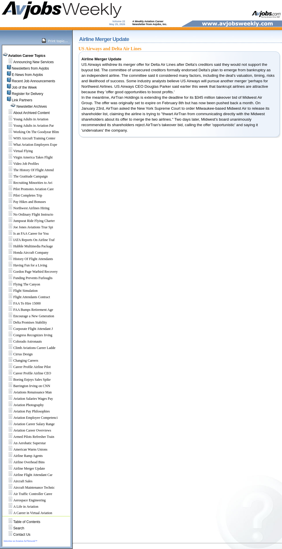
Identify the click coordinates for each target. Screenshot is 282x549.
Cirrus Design (18, 354)
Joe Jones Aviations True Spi (28, 227)
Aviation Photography (23, 405)
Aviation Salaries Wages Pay (28, 399)
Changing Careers (20, 360)
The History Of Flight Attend (28, 170)
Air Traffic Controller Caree (27, 494)
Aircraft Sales (17, 481)
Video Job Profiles (21, 164)
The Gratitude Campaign (25, 176)
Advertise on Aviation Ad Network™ (20, 541)
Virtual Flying (18, 151)
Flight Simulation (20, 291)
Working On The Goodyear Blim (31, 132)
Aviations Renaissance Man (27, 392)
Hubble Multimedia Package (28, 246)
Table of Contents (26, 522)
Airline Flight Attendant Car (28, 475)
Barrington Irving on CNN (26, 386)
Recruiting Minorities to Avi (27, 183)
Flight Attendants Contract (26, 297)
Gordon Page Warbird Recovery (30, 272)
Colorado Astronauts (22, 341)
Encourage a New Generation (28, 316)
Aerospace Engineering (24, 500)
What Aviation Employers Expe (30, 145)
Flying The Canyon (21, 284)
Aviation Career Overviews (27, 430)
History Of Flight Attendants (28, 259)
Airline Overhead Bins (24, 462)
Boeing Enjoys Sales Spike (27, 380)
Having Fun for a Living (25, 265)
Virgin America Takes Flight (28, 157)
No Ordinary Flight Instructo (28, 214)
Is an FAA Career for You (25, 233)
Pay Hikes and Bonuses (24, 202)
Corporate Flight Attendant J (28, 329)
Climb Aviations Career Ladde (29, 348)
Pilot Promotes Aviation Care (28, 189)
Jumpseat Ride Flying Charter (29, 221)
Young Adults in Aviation (25, 119)
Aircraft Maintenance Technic (29, 487)
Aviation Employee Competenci (30, 418)
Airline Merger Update (24, 468)
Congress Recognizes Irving (27, 335)
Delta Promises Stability (25, 322)
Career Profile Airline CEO (27, 373)
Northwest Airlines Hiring (26, 208)
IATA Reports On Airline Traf (29, 240)
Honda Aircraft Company (25, 253)
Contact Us (21, 535)
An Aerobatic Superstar (24, 443)
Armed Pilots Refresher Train (28, 437)
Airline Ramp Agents (23, 456)
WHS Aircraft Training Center (29, 138)
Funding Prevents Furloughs (28, 278)
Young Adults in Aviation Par (28, 126)
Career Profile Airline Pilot (27, 367)
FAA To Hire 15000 (22, 303)
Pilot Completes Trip (22, 195)
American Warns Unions (25, 449)
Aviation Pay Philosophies (26, 411)
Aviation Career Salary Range (29, 424)
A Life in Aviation (20, 507)
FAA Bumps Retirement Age (28, 310)
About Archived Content (31, 113)
